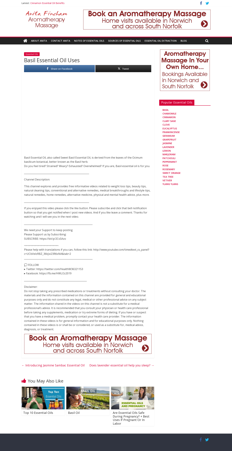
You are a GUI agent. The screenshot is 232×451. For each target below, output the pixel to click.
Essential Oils (32, 54)
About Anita (39, 40)
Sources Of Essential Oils (124, 40)
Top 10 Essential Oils (38, 413)
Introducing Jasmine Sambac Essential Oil (53, 365)
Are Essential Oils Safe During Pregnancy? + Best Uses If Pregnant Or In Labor (131, 418)
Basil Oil (74, 413)
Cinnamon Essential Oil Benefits (47, 3)
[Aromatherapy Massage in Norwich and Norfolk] (147, 11)
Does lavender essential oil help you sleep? (121, 365)
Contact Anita (60, 40)
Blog (184, 40)
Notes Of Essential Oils (89, 40)
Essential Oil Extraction (161, 40)
